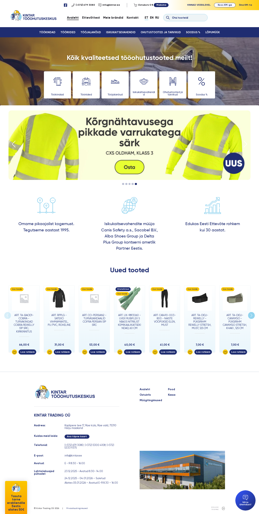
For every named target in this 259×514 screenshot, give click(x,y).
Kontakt (133, 17)
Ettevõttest (91, 17)
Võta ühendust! (245, 500)
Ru (157, 17)
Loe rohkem (27, 352)
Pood (171, 389)
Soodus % (193, 32)
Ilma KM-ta (245, 4)
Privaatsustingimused (77, 508)
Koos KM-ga (225, 4)
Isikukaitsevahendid (121, 32)
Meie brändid (113, 17)
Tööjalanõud (91, 32)
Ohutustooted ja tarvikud (161, 32)
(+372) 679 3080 (83, 5)
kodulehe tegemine (215, 508)
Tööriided (68, 32)
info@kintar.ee (109, 5)
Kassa (171, 394)
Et (146, 17)
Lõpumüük (212, 32)
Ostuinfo (145, 394)
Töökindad (47, 32)
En (152, 17)
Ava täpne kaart (77, 436)
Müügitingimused (151, 400)
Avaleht (73, 17)
